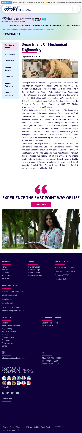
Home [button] (3, 29)
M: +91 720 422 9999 (11, 308)
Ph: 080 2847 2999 (50, 361)
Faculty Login (34, 267)
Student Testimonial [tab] (9, 94)
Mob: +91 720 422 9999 (52, 358)
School (4, 346)
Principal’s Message (23, 25)
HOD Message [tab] (10, 54)
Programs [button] (46, 25)
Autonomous (56, 25)
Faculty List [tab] (9, 77)
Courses (5, 273)
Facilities (5, 278)
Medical (5, 323)
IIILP (64, 25)
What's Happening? (73, 25)
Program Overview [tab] (8, 68)
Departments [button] (36, 25)
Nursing (5, 334)
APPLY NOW (41, 204)
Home (4, 267)
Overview (13, 25)
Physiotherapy (8, 337)
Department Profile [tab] (9, 46)
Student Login (34, 270)
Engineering (7, 329)
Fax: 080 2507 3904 (50, 364)
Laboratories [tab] (9, 61)
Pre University (8, 343)
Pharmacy (6, 340)
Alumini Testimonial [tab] (9, 84)
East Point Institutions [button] (13, 29)
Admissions (6, 276)
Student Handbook (50, 323)
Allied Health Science (11, 326)
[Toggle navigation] (75, 9)
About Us (6, 270)
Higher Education (9, 331)
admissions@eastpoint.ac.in (14, 311)
